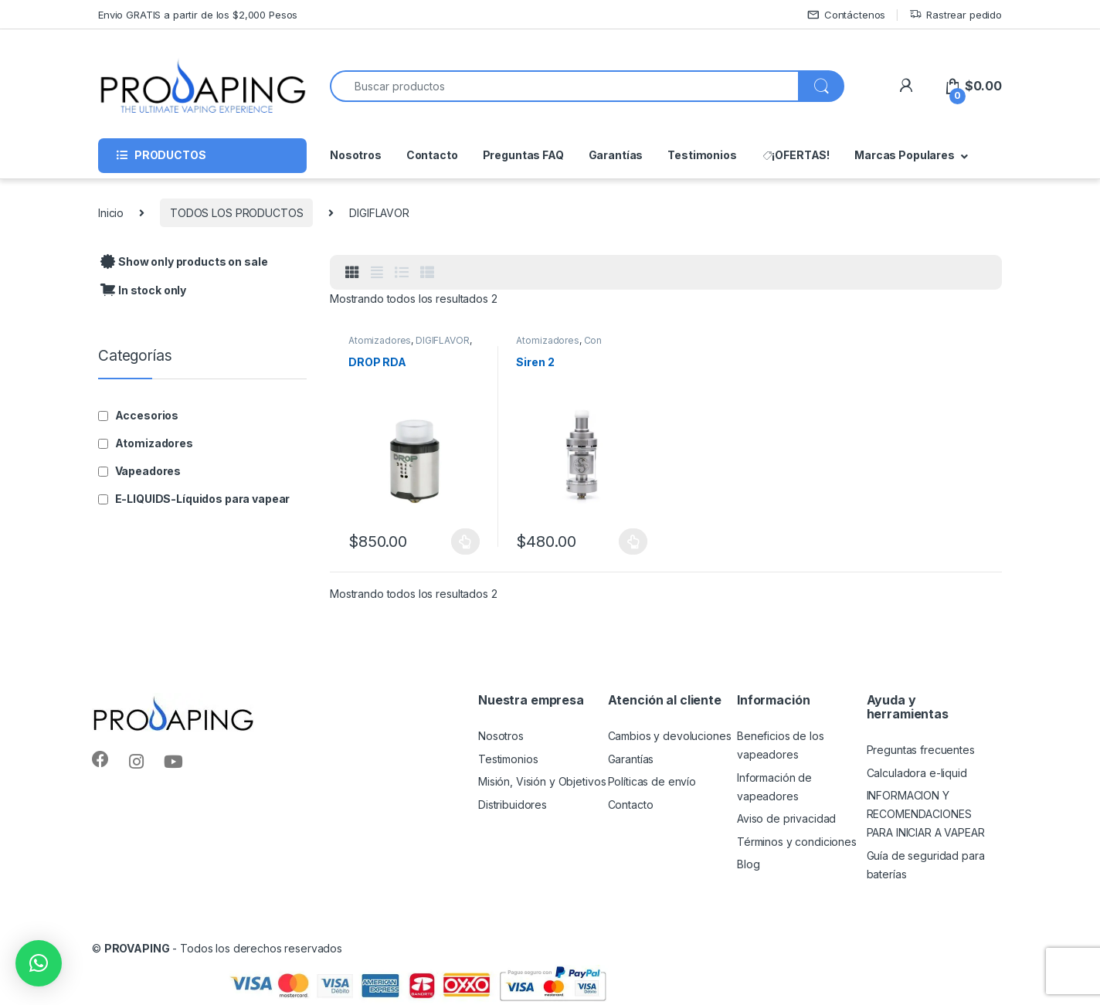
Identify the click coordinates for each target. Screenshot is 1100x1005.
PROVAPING (137, 948)
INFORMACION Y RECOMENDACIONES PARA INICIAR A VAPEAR (926, 814)
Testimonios (701, 154)
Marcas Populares (904, 154)
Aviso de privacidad (786, 818)
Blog (748, 864)
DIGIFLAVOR (443, 340)
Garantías (616, 154)
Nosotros (356, 154)
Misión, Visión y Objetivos (542, 781)
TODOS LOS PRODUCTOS (236, 212)
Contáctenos (846, 15)
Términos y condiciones (797, 841)
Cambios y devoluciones (670, 735)
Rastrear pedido (955, 15)
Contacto (432, 154)
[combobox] (564, 86)
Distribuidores (512, 804)
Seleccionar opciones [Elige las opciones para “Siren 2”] (633, 541)
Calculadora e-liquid (917, 772)
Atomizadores (379, 340)
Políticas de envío (652, 781)
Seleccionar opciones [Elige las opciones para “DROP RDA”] (465, 541)
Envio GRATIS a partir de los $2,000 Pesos (197, 14)
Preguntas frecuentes (921, 749)
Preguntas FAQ (523, 154)
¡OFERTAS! (796, 154)
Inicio (111, 212)
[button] (38, 963)
